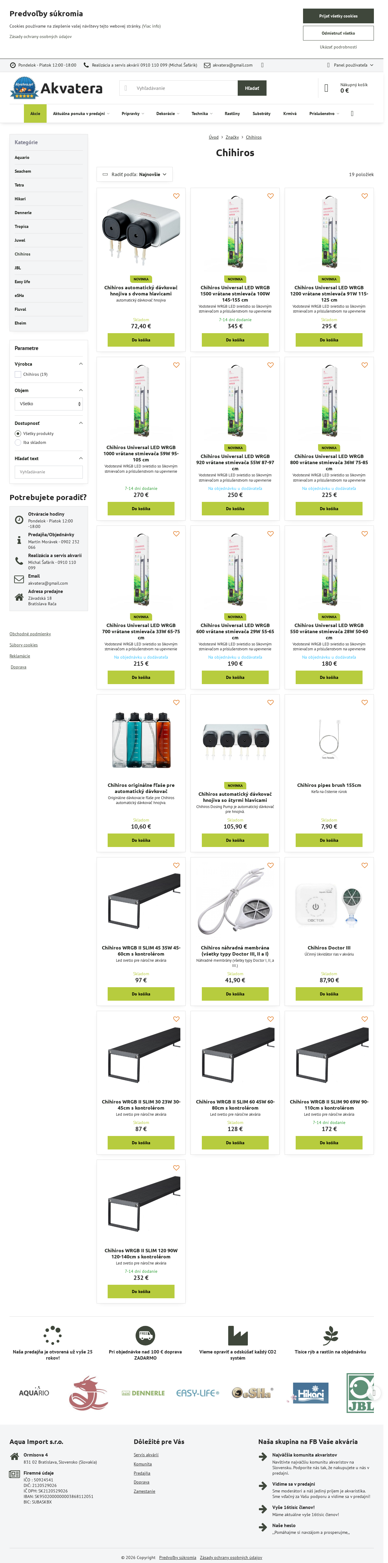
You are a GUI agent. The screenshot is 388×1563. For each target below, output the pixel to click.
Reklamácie (20, 656)
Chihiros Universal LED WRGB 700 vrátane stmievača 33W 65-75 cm (141, 631)
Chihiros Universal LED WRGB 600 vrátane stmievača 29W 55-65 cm (235, 631)
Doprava (18, 667)
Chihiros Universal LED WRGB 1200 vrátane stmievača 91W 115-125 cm (329, 293)
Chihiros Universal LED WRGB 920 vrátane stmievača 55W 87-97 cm (235, 462)
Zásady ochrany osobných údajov (231, 1557)
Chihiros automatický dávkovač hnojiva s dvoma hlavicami (141, 290)
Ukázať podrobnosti (338, 47)
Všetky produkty (34, 433)
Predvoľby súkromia (177, 1557)
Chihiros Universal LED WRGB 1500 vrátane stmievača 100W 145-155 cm (235, 293)
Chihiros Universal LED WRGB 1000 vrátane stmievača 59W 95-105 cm (141, 453)
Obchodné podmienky (30, 634)
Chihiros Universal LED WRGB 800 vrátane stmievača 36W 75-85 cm (329, 462)
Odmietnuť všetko (338, 33)
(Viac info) (151, 26)
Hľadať (252, 88)
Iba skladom (30, 442)
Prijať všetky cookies (338, 16)
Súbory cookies (24, 645)
